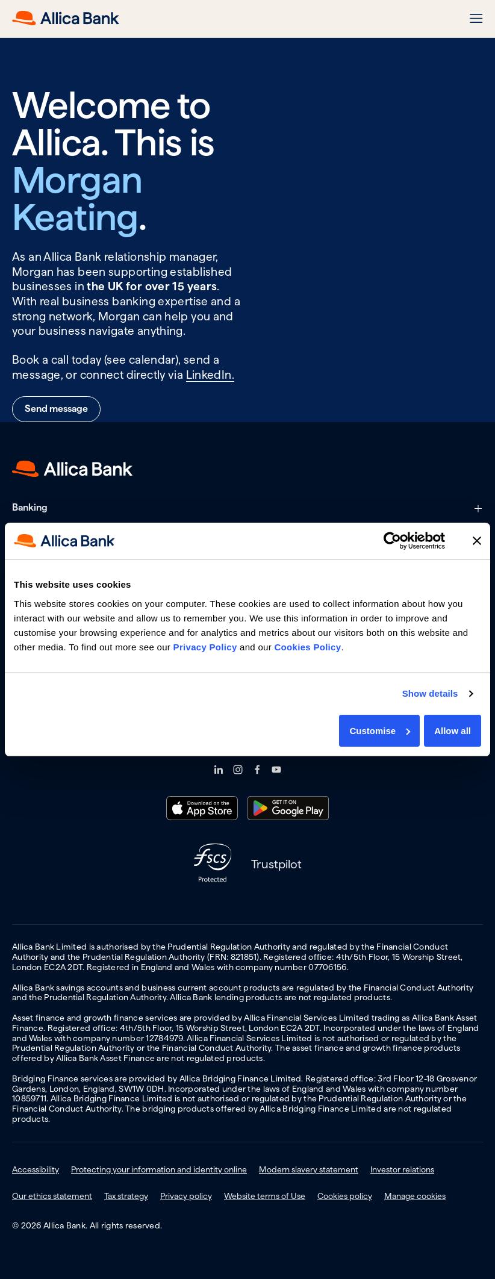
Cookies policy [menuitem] (344, 1196)
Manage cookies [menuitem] (415, 1196)
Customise (379, 731)
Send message (56, 408)
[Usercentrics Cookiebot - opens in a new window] (392, 541)
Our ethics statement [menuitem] (52, 1196)
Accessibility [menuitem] (35, 1169)
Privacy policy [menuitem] (186, 1196)
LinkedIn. (210, 375)
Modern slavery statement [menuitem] (308, 1169)
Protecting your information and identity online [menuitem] (159, 1169)
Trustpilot (276, 864)
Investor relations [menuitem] (402, 1169)
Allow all (452, 731)
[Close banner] (477, 541)
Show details (430, 693)
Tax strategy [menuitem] (126, 1196)
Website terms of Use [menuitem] (264, 1196)
